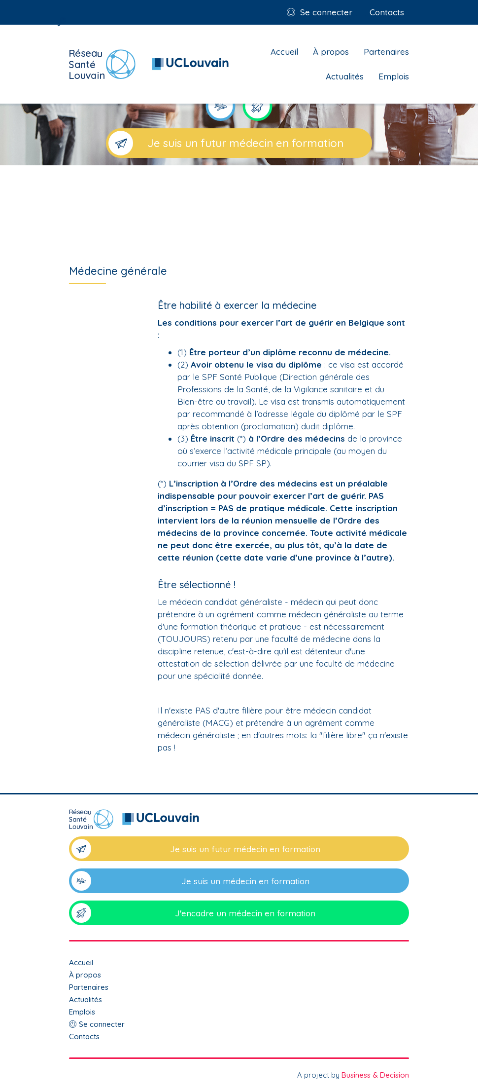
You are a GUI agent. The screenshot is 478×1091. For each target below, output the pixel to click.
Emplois (393, 76)
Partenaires (386, 51)
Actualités (345, 76)
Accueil (284, 51)
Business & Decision (375, 1075)
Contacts (387, 12)
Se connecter (326, 12)
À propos (331, 51)
